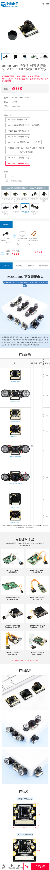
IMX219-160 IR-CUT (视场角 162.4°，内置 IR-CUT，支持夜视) (26, 150)
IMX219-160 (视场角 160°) (18, 137)
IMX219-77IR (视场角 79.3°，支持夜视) (23, 125)
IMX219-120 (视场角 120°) (18, 131)
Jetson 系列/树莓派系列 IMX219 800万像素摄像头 (24, 188)
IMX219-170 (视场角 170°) (18, 158)
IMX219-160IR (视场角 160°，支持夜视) (23, 142)
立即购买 (38, 252)
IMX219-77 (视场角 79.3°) (17, 119)
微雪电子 (9, 4)
